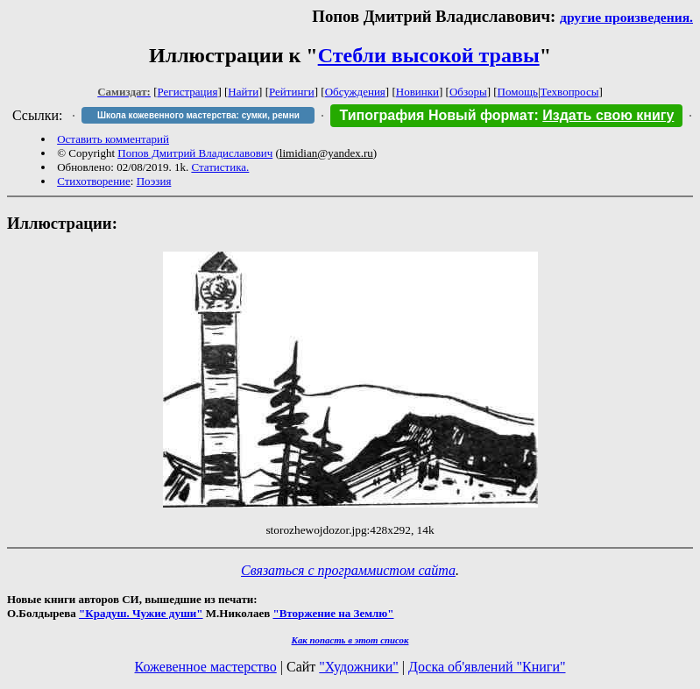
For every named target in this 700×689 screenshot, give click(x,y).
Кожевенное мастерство (206, 666)
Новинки (417, 91)
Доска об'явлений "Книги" (487, 666)
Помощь (518, 91)
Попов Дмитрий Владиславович (194, 153)
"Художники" (358, 666)
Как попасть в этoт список (350, 640)
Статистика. (220, 167)
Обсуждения (355, 91)
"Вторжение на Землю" (332, 613)
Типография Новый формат (436, 115)
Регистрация (188, 91)
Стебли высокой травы (429, 55)
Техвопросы (570, 91)
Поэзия (154, 181)
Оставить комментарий (113, 139)
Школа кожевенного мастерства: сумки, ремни (198, 115)
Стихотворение (94, 181)
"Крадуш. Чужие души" (141, 613)
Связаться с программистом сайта (348, 570)
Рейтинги (292, 91)
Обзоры (468, 91)
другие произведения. (626, 17)
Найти (243, 91)
